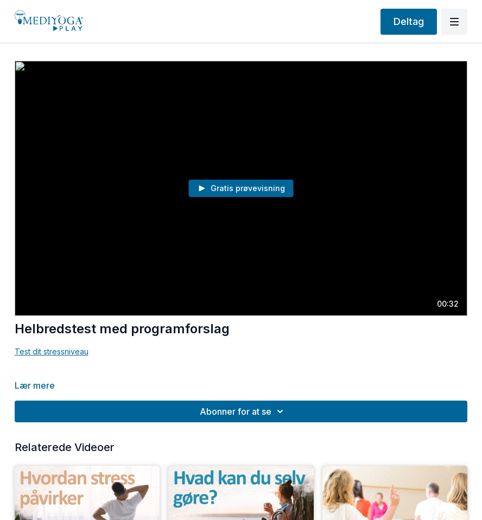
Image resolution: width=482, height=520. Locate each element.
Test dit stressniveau (51, 351)
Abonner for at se (243, 411)
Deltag (409, 21)
